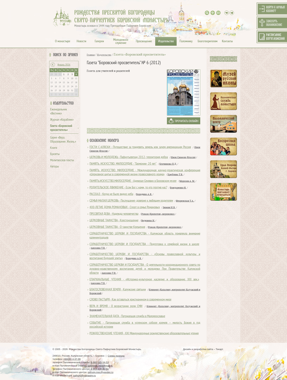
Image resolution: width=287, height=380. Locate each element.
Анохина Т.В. (98, 248)
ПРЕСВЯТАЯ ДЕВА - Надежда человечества (114, 213)
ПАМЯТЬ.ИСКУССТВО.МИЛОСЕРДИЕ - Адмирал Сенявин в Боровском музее (133, 181)
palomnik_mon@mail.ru (100, 365)
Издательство (63, 103)
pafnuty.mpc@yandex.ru (100, 372)
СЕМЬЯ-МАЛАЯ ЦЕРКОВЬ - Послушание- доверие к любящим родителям (131, 200)
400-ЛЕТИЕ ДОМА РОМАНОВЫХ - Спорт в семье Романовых (125, 207)
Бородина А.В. (144, 194)
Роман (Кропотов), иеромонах (158, 214)
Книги (53, 148)
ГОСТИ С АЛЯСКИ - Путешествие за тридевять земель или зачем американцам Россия (140, 147)
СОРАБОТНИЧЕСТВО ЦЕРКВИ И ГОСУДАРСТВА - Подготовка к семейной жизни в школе (144, 244)
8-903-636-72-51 (100, 369)
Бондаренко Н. (178, 187)
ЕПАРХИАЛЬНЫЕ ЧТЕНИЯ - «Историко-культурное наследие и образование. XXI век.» (144, 279)
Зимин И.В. (169, 207)
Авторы (54, 166)
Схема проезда (116, 355)
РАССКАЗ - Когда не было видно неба (111, 194)
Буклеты (55, 154)
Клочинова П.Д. (168, 163)
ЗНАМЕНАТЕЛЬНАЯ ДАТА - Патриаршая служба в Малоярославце (127, 316)
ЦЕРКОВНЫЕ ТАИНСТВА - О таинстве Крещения (117, 227)
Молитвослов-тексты (62, 160)
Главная (91, 55)
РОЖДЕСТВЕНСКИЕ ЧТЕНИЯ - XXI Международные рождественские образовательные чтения (144, 333)
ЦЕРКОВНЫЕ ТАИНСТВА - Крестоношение (114, 220)
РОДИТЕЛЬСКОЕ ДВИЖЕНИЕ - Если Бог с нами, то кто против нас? (128, 187)
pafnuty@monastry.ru (84, 375)
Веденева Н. (148, 220)
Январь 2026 (63, 65)
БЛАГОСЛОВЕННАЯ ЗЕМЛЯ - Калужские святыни (118, 289)
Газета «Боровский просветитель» (140, 54)
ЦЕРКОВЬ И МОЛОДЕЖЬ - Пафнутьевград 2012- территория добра (129, 157)
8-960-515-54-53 (100, 362)
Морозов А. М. (187, 181)
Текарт (219, 349)
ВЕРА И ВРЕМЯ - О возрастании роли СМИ (116, 306)
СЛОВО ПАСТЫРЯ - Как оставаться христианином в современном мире (130, 299)
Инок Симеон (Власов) (183, 157)
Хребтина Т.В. (175, 174)
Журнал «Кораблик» (62, 119)
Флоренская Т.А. (185, 200)
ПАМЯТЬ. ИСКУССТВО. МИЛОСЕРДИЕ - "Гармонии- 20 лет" (123, 163)
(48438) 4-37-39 (72, 359)
